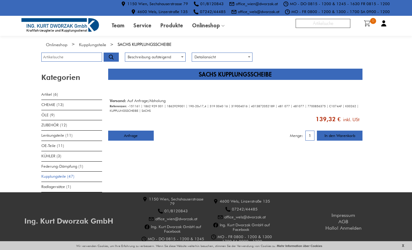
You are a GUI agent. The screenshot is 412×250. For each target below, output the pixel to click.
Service (142, 25)
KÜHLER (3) (51, 156)
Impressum (343, 215)
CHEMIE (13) (52, 104)
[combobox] (155, 57)
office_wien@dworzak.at (257, 3)
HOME (60, 26)
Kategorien (60, 77)
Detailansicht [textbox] (205, 57)
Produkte (171, 25)
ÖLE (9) (48, 115)
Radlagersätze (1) (56, 186)
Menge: (296, 136)
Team (118, 25)
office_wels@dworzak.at (258, 11)
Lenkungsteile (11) (57, 135)
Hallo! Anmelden (343, 228)
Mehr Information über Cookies (299, 246)
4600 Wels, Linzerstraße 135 (162, 11)
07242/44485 (213, 11)
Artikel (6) (49, 94)
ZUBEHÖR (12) (54, 125)
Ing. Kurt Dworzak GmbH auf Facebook (176, 229)
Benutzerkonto (384, 23)
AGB (343, 221)
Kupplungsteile (92, 44)
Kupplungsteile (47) (57, 176)
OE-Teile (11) (52, 145)
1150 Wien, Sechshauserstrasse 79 (157, 3)
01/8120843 (212, 3)
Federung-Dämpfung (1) (62, 166)
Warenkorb (369, 22)
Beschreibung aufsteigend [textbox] (149, 57)
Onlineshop (206, 25)
